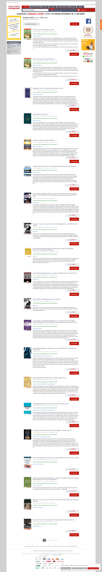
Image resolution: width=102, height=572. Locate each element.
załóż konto (92, 4)
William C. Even (44, 384)
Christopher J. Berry (37, 328)
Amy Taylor (48, 436)
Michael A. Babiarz (37, 36)
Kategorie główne (14, 42)
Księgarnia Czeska (37, 550)
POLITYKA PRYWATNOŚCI (57, 546)
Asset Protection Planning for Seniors (44, 30)
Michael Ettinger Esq (37, 146)
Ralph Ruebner (36, 436)
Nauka (9, 44)
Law (36, 18)
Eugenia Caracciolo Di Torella (40, 410)
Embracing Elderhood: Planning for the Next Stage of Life (49, 378)
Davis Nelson (36, 202)
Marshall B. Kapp (37, 120)
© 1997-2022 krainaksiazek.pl (31, 546)
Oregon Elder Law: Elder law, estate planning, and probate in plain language (54, 166)
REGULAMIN (48, 546)
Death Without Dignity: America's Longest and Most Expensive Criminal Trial (55, 273)
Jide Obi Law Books (37, 485)
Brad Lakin (35, 231)
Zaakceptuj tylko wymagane (79, 568)
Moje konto (72, 6)
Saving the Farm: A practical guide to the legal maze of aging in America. (53, 520)
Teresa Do (42, 436)
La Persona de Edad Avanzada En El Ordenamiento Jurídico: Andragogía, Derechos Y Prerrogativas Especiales (53, 249)
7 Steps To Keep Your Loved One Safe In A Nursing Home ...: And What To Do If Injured (55, 224)
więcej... (9, 47)
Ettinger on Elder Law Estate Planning (43, 140)
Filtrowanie (75, 24)
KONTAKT (41, 546)
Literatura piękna (12, 46)
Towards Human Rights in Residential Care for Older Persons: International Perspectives (54, 349)
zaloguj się (86, 4)
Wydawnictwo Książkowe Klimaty (50, 550)
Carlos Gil (35, 256)
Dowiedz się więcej (66, 568)
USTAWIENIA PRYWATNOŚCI (70, 546)
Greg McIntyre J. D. (37, 526)
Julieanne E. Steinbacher (38, 464)
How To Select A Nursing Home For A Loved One (47, 299)
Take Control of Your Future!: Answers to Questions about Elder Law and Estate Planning (56, 500)
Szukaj (25, 6)
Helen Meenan (36, 356)
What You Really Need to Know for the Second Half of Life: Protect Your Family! (56, 458)
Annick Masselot (51, 410)
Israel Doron (49, 356)
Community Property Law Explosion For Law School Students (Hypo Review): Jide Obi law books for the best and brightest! (56, 478)
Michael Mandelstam (38, 94)
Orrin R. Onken (36, 172)
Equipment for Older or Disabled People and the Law (48, 88)
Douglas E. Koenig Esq (38, 507)
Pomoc (80, 6)
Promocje (45, 6)
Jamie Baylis (52, 384)
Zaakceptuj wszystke (93, 568)
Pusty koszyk (83, 10)
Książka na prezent (62, 6)
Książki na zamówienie (35, 6)
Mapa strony (62, 550)
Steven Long (36, 279)
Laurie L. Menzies (37, 384)
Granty (53, 6)
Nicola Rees (43, 356)
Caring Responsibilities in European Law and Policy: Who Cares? (51, 404)
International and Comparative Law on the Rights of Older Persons (52, 430)
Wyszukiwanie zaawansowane (56, 11)
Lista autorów (69, 550)
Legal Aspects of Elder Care (40, 114)
